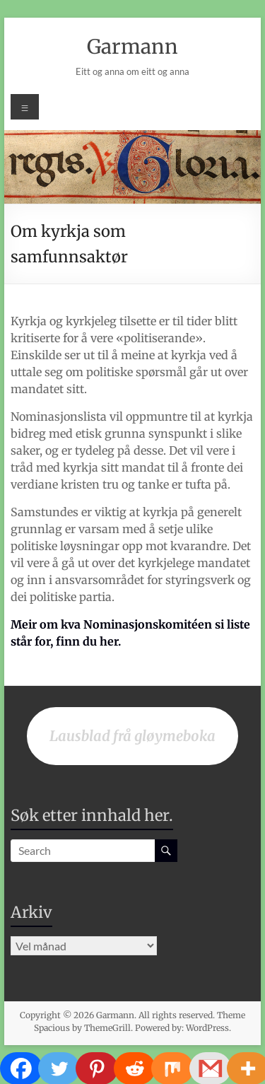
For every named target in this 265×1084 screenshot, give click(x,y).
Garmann (132, 46)
